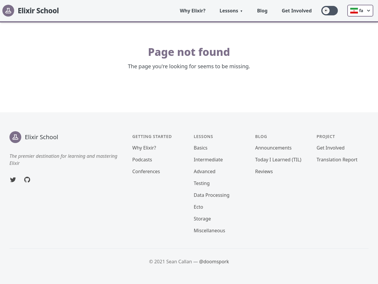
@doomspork (214, 261)
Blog (262, 10)
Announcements (273, 148)
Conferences (146, 171)
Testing (202, 183)
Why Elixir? (193, 10)
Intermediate (208, 159)
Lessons (229, 10)
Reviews (264, 171)
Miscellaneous (209, 230)
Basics (201, 148)
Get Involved (297, 10)
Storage (202, 218)
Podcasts (142, 159)
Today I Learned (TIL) (278, 159)
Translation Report (337, 159)
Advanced (205, 171)
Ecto (198, 207)
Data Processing (211, 195)
